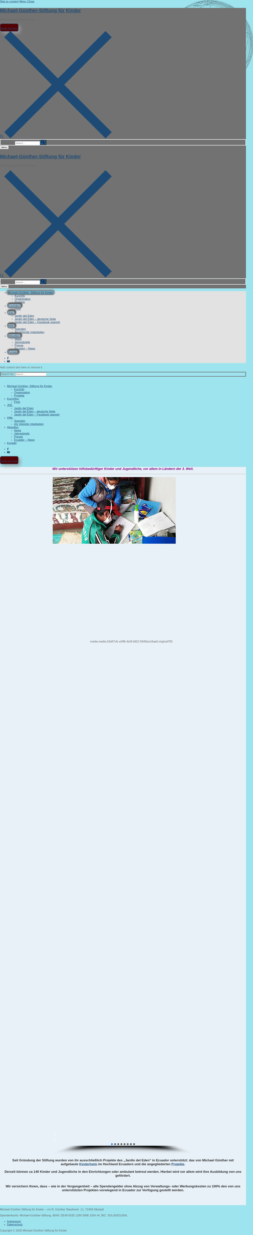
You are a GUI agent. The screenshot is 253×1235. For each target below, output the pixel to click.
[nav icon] (4, 147)
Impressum (14, 1221)
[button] (123, 1134)
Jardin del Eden (9, 27)
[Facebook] (8, 358)
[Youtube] (8, 361)
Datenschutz (15, 1224)
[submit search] (43, 142)
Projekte (177, 1164)
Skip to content (9, 1)
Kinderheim (88, 1164)
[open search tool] (56, 137)
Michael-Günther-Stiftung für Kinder (40, 10)
